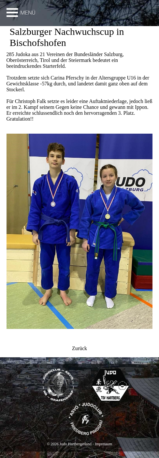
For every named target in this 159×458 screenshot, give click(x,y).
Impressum (103, 444)
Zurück (79, 348)
